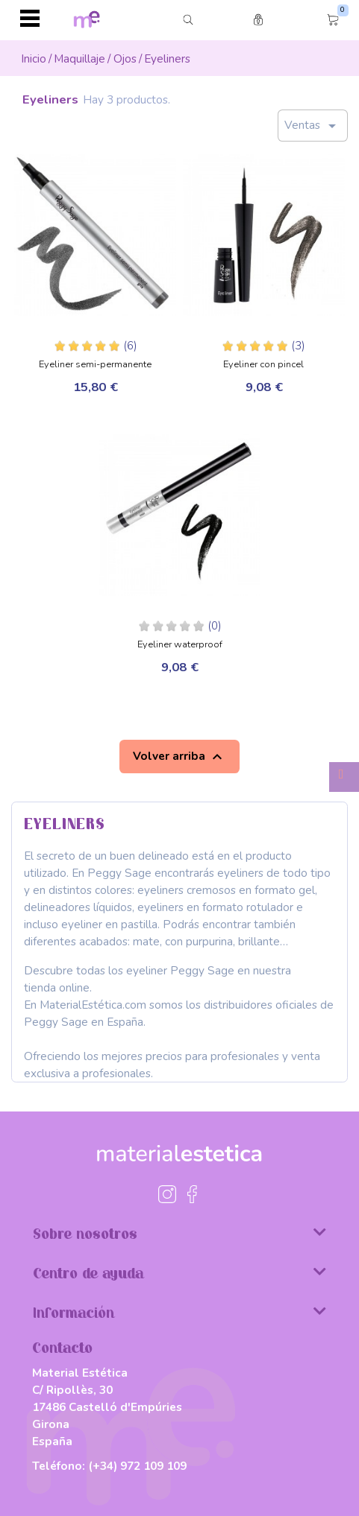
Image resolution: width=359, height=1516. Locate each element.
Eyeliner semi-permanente (95, 365)
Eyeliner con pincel (263, 365)
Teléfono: (109, 1466)
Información (179, 1312)
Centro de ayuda (179, 1272)
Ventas (312, 126)
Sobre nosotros (179, 1233)
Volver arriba (179, 757)
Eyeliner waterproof (179, 645)
